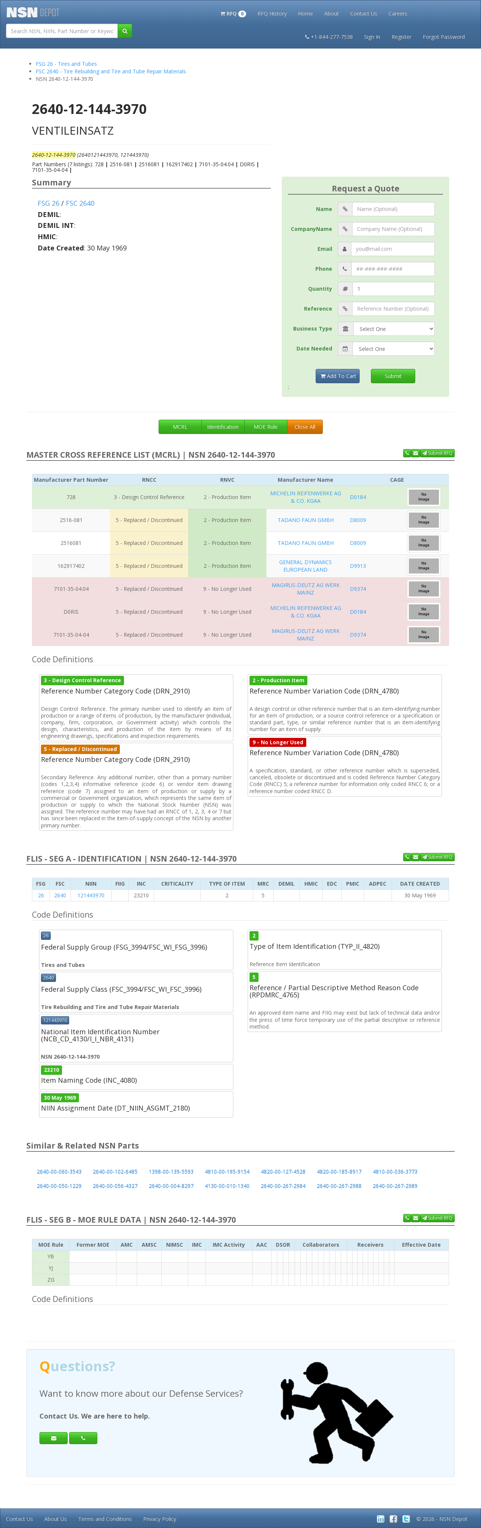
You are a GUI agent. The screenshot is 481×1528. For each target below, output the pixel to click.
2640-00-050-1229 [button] (59, 1186)
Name (324, 208)
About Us (55, 1518)
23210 (51, 1070)
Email (325, 248)
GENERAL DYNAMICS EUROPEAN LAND (305, 565)
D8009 (358, 519)
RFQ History (272, 13)
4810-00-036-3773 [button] (395, 1171)
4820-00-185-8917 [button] (339, 1171)
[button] (233, 12)
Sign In (372, 36)
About (331, 13)
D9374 (358, 588)
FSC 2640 (80, 203)
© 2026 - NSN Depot (441, 1518)
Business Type (312, 328)
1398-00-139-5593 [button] (171, 1171)
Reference (318, 308)
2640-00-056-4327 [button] (115, 1186)
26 (41, 895)
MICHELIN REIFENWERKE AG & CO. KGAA (305, 497)
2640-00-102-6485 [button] (115, 1171)
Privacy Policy (159, 1518)
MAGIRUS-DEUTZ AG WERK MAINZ (306, 588)
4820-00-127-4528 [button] (283, 1171)
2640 (60, 895)
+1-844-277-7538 (329, 36)
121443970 (90, 895)
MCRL (180, 426)
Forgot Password (444, 36)
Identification (223, 426)
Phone (323, 268)
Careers (398, 13)
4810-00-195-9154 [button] (227, 1171)
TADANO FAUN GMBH (306, 519)
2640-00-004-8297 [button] (171, 1186)
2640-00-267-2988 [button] (339, 1186)
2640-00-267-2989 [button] (395, 1186)
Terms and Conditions (105, 1518)
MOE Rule (266, 426)
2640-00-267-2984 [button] (283, 1186)
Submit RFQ (437, 453)
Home (305, 13)
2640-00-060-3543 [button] (59, 1171)
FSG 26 (48, 203)
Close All (305, 426)
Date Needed (314, 348)
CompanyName (311, 228)
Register (401, 36)
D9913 (358, 565)
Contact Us (363, 13)
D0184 (358, 497)
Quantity (320, 288)
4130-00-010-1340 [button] (227, 1186)
